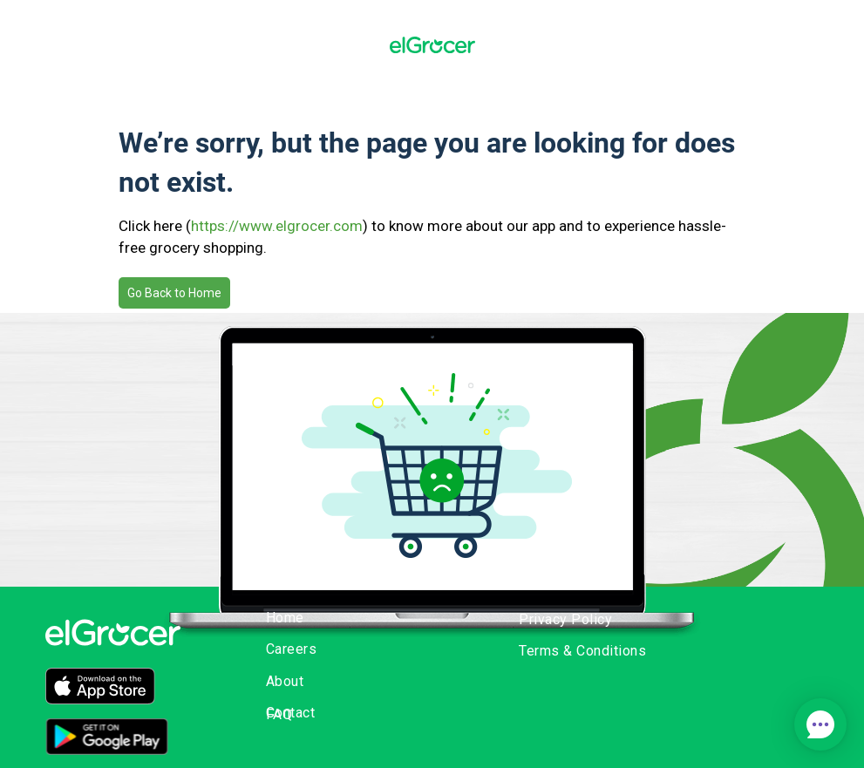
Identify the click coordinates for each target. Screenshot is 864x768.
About (285, 681)
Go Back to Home (174, 293)
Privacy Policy (565, 619)
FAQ (279, 714)
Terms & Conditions (582, 650)
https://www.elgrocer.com (277, 225)
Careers (291, 649)
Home (285, 617)
